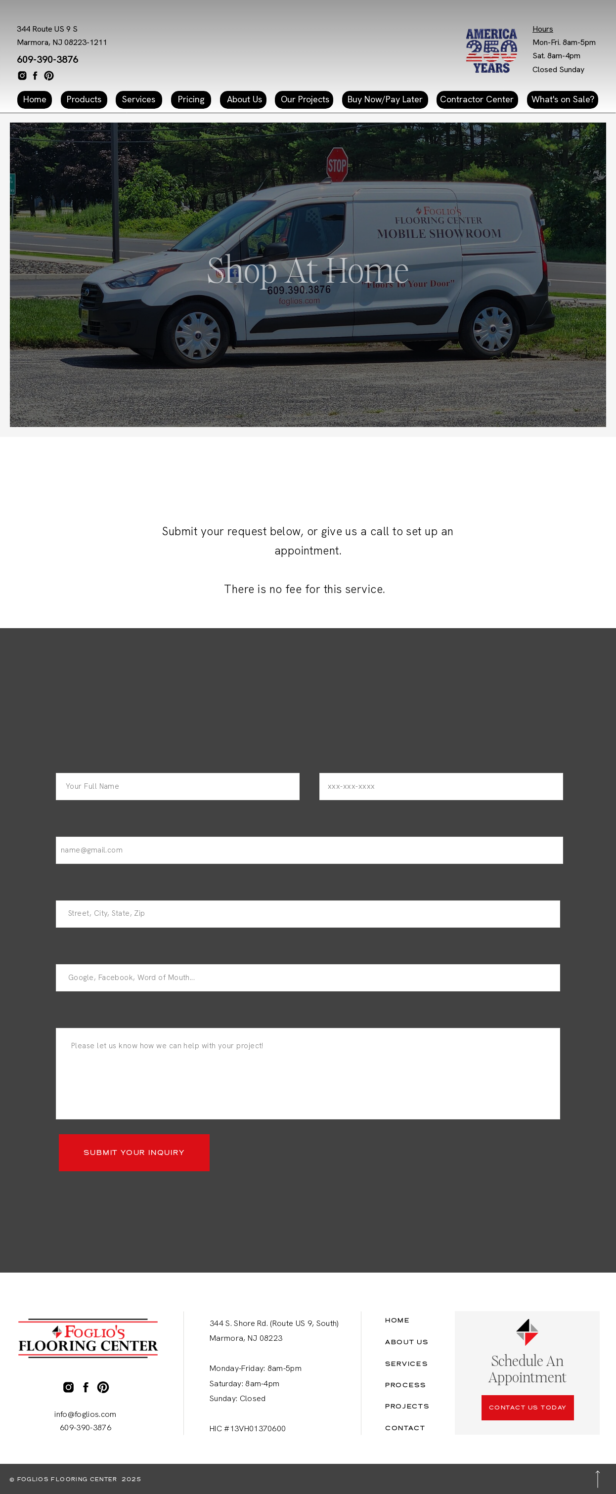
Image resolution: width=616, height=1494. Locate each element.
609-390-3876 (47, 59)
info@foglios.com (85, 1414)
